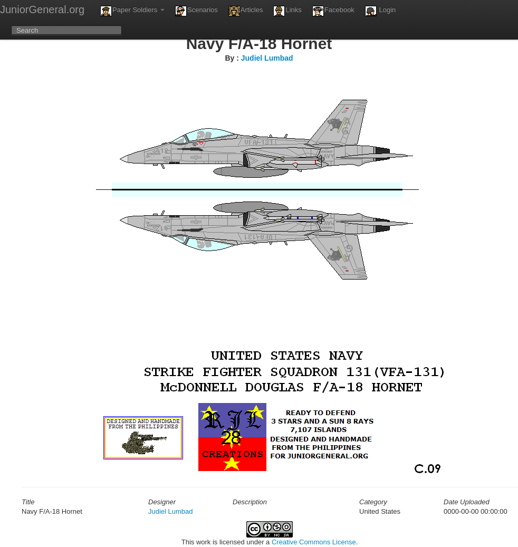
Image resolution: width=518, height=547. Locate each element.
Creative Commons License (314, 542)
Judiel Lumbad (267, 58)
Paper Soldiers (132, 11)
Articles (245, 11)
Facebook (333, 11)
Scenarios (196, 11)
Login (380, 11)
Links (287, 11)
